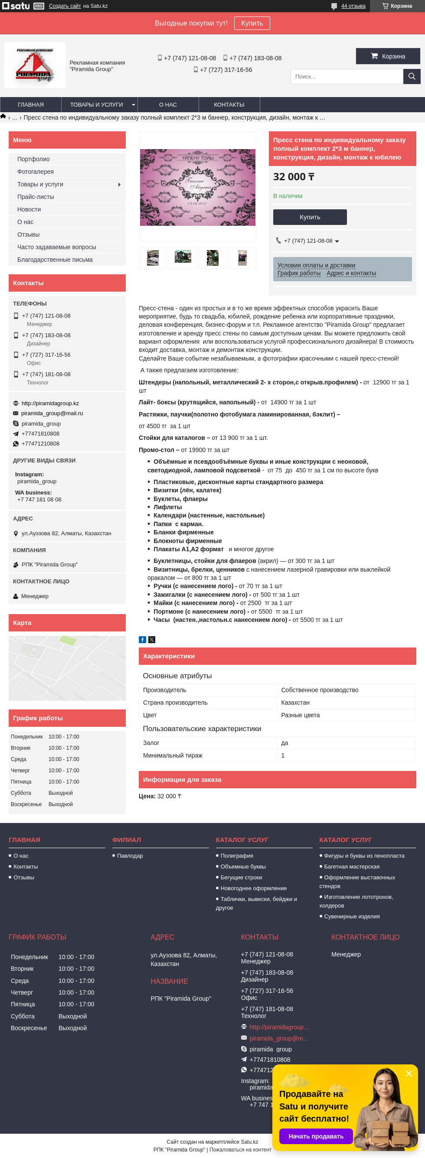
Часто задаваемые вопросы (56, 247)
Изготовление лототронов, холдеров (356, 901)
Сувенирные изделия (352, 916)
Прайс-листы (35, 196)
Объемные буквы (243, 866)
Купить (252, 23)
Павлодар (130, 855)
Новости (29, 209)
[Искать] (412, 76)
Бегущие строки (241, 877)
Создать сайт (65, 6)
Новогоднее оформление (254, 888)
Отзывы (28, 234)
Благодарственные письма (55, 259)
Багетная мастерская (352, 866)
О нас (168, 104)
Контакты (229, 104)
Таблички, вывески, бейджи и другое (256, 903)
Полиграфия (237, 855)
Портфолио (33, 159)
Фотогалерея (35, 171)
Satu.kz (249, 1142)
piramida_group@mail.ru (52, 413)
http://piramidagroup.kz (50, 403)
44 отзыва (353, 6)
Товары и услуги (96, 104)
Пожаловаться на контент (240, 1150)
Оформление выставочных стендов (358, 881)
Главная (31, 104)
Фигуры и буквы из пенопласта (364, 855)
